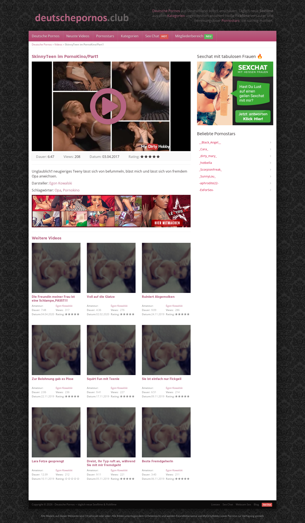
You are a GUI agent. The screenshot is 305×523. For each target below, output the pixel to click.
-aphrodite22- (209, 183)
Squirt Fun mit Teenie (103, 379)
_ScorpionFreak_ (210, 169)
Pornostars (231, 20)
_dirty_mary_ (208, 156)
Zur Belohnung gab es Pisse (52, 379)
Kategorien (176, 15)
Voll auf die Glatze (101, 297)
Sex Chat (156, 36)
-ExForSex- (206, 190)
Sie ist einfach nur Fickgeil (161, 379)
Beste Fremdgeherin (157, 461)
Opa (58, 190)
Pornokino (71, 190)
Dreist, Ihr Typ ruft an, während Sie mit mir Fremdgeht (111, 463)
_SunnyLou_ (207, 176)
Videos (58, 44)
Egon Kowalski (60, 183)
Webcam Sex (243, 504)
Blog (256, 504)
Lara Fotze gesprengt (48, 461)
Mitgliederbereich (194, 36)
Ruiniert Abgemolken (158, 297)
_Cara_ (203, 149)
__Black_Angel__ (210, 142)
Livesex (215, 504)
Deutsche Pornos (166, 10)
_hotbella (205, 163)
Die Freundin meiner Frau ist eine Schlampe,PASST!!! (53, 299)
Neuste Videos (77, 36)
